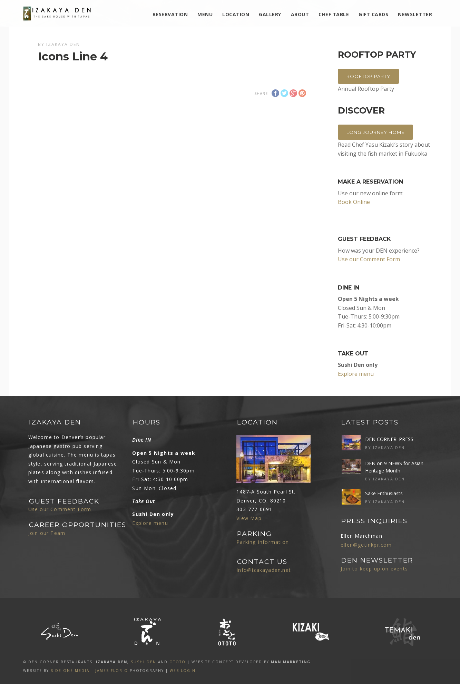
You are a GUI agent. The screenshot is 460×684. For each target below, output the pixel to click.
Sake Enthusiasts (384, 493)
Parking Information (262, 542)
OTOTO (177, 661)
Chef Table (334, 14)
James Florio (111, 670)
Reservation (170, 14)
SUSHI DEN (143, 661)
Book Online (354, 202)
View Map (249, 518)
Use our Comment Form (369, 259)
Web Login (183, 670)
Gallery (270, 14)
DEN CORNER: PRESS (389, 439)
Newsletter (415, 14)
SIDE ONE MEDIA (70, 670)
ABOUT (300, 14)
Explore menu (356, 374)
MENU (205, 14)
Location (235, 14)
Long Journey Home (375, 132)
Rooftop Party (368, 76)
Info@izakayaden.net (263, 570)
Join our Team (47, 533)
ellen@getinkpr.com (366, 544)
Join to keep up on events (374, 568)
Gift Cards (373, 14)
